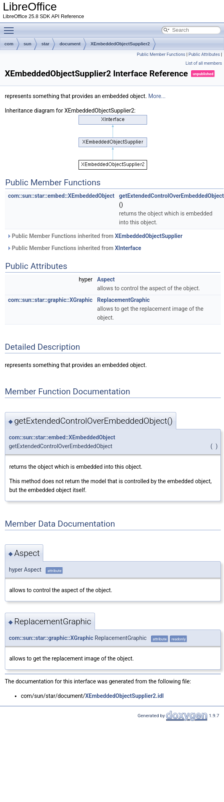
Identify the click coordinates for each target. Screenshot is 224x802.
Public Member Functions (161, 54)
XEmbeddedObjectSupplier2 (120, 43)
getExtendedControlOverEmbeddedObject (171, 196)
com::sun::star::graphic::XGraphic (50, 300)
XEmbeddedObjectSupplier (149, 236)
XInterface (128, 248)
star (45, 43)
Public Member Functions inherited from (94, 236)
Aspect (106, 279)
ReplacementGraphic (123, 300)
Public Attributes (204, 54)
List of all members (204, 63)
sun (28, 43)
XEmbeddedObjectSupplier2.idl (124, 696)
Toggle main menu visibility (11, 27)
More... (156, 96)
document (70, 43)
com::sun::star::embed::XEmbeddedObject (61, 196)
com (9, 43)
